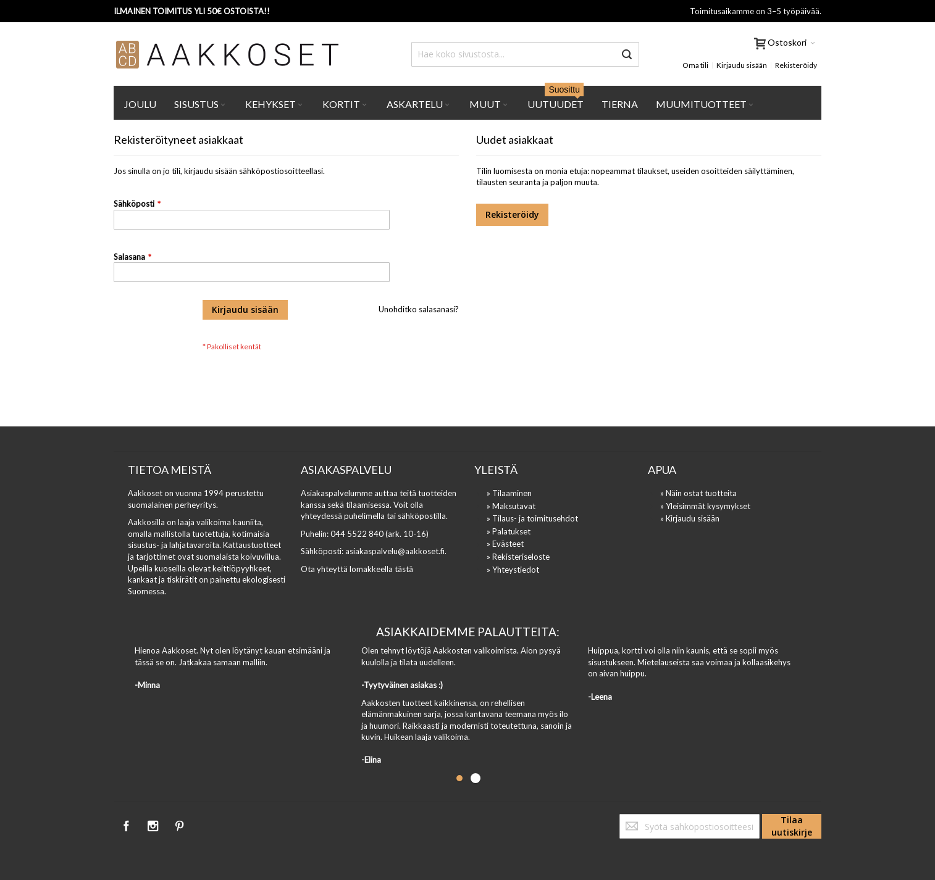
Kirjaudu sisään (741, 65)
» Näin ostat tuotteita (698, 493)
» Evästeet (505, 544)
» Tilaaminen (509, 493)
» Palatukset (508, 531)
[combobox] (525, 54)
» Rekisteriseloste (518, 557)
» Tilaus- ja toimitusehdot (532, 518)
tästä (404, 569)
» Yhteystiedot (513, 570)
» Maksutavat (511, 506)
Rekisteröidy (796, 65)
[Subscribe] (791, 826)
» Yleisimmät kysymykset (705, 506)
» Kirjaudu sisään (689, 518)
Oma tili (695, 65)
